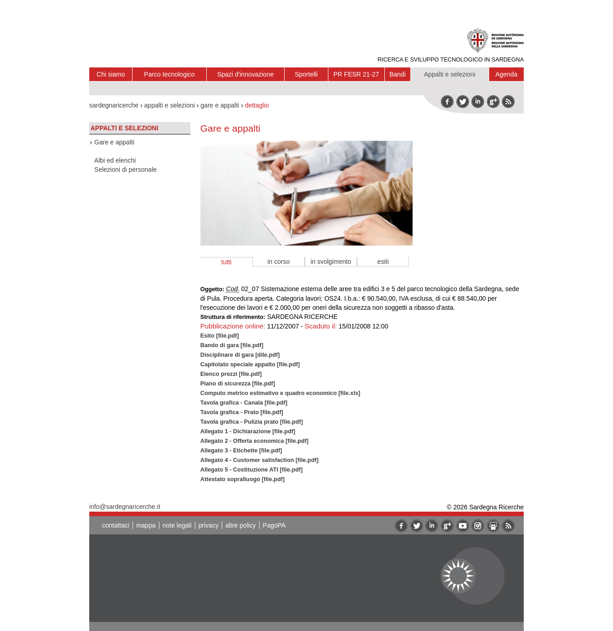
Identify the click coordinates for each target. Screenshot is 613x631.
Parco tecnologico (169, 74)
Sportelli (306, 74)
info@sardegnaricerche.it (124, 506)
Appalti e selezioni (449, 74)
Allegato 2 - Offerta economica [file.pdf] (254, 440)
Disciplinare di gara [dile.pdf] (240, 354)
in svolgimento (331, 261)
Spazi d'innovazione (245, 74)
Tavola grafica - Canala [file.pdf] (243, 402)
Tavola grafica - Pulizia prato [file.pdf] (251, 421)
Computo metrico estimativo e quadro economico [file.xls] (280, 393)
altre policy (240, 525)
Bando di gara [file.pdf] (232, 345)
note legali (177, 525)
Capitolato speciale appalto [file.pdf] (250, 364)
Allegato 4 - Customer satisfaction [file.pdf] (259, 460)
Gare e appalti (114, 142)
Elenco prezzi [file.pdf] (231, 373)
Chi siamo (111, 74)
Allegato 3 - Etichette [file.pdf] (241, 450)
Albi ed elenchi (115, 160)
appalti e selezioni (169, 105)
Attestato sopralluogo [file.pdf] (242, 479)
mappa (146, 525)
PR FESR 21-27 (356, 74)
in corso (278, 261)
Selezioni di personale (125, 169)
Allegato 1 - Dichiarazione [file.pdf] (247, 431)
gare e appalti (219, 105)
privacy (209, 525)
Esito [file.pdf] (219, 335)
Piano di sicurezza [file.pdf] (237, 383)
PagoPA (274, 525)
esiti (383, 261)
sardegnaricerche (113, 105)
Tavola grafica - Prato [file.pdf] (241, 412)
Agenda (506, 74)
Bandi (397, 74)
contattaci (115, 525)
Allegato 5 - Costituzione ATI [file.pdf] (251, 469)
